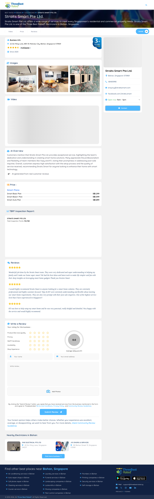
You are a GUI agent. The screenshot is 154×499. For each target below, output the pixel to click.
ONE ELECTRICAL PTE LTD (31, 442)
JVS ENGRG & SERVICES (80, 442)
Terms (127, 491)
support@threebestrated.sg (133, 484)
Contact (122, 108)
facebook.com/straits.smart (120, 94)
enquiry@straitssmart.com (119, 88)
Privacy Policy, (59, 406)
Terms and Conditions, (44, 406)
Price (22, 31)
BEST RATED (9, 13)
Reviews (34, 31)
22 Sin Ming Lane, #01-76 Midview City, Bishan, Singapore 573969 (34, 44)
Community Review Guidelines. (80, 406)
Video (10, 31)
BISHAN (19, 13)
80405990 (112, 82)
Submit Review (53, 412)
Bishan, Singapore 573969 (118, 76)
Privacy (119, 491)
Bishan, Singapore (55, 469)
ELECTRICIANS (30, 13)
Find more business (53, 456)
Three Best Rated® (24, 497)
